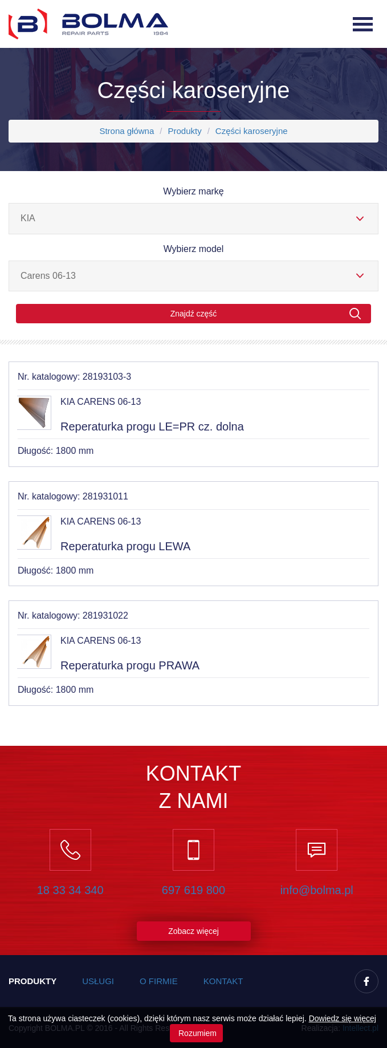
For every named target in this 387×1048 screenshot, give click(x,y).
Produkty (184, 131)
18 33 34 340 (70, 890)
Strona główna (126, 131)
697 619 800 (193, 890)
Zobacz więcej (193, 931)
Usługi (98, 981)
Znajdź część (265, 314)
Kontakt (223, 981)
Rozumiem (196, 1033)
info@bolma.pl (316, 890)
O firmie (159, 981)
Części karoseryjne (251, 131)
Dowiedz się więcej (342, 1018)
